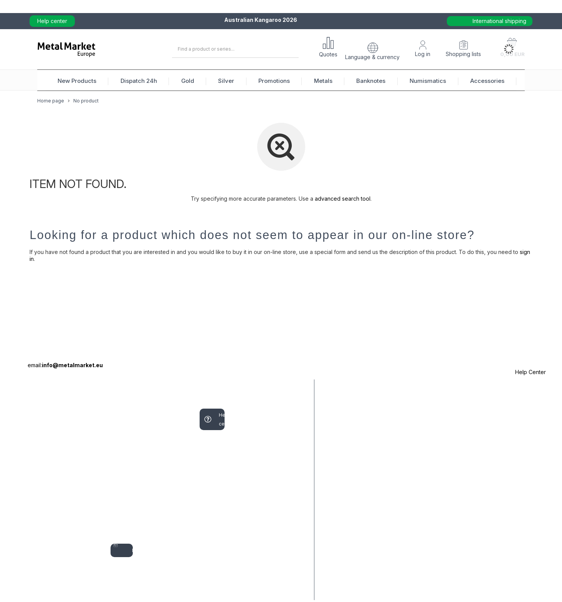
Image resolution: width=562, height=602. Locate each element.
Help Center (530, 372)
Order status (38, 408)
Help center (52, 21)
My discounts (122, 527)
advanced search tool (342, 198)
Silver (226, 80)
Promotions (274, 80)
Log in (422, 54)
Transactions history (125, 505)
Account (120, 387)
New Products (77, 80)
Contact (40, 584)
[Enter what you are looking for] (235, 49)
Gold (187, 80)
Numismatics (428, 80)
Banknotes (370, 80)
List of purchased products (123, 478)
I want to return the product (40, 513)
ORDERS (32, 387)
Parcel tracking (40, 430)
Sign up (116, 408)
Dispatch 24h (139, 80)
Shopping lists (463, 54)
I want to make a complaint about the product (42, 465)
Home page (50, 106)
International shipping (499, 21)
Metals (323, 80)
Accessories (487, 80)
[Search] (290, 49)
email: (65, 365)
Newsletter (122, 550)
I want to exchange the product (42, 558)
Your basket (118, 430)
